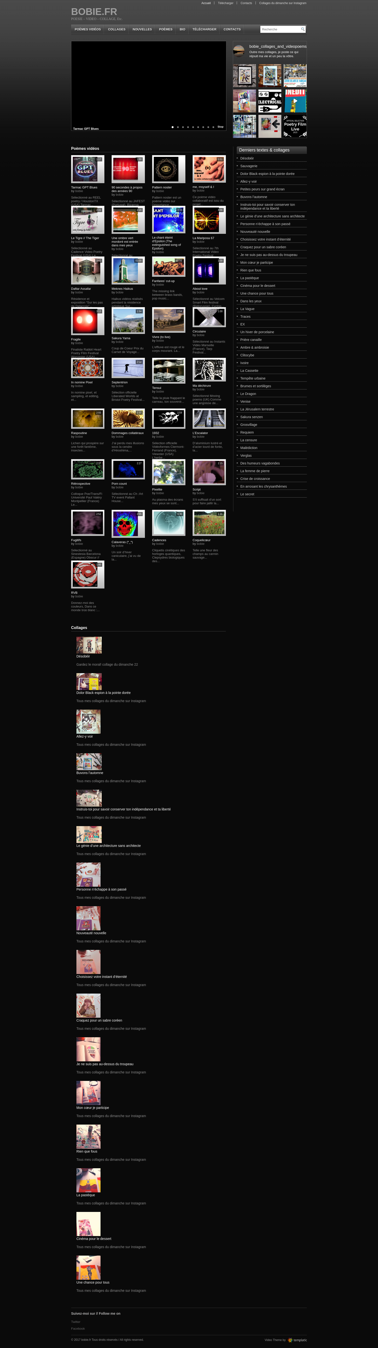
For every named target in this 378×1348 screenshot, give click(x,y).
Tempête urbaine (252, 378)
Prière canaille (251, 340)
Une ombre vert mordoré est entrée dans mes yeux (125, 241)
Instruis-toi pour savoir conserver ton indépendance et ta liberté (123, 809)
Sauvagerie (248, 166)
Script (197, 489)
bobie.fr (94, 11)
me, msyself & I (203, 187)
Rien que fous (86, 1151)
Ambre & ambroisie (254, 347)
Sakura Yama (121, 338)
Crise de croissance (255, 479)
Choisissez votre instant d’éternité (101, 977)
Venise (245, 401)
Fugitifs (76, 540)
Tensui (156, 388)
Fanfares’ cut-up (163, 281)
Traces (245, 316)
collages (116, 29)
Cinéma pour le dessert (93, 1239)
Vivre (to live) (161, 337)
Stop (220, 126)
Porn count (119, 483)
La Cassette (249, 371)
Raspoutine (79, 433)
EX (242, 324)
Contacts (246, 3)
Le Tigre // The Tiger (85, 238)
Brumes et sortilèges (255, 386)
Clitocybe (247, 355)
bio (182, 29)
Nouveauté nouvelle (91, 933)
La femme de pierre (255, 471)
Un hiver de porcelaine (257, 332)
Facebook (78, 1328)
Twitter (75, 1322)
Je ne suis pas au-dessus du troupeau (105, 1064)
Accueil (206, 3)
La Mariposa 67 (203, 238)
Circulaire (199, 331)
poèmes (166, 29)
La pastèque (85, 1195)
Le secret (247, 494)
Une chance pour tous (92, 1282)
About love (200, 288)
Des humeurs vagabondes (260, 463)
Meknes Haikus (122, 288)
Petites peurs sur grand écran (262, 189)
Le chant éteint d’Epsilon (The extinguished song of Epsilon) (166, 243)
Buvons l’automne (89, 773)
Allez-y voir (84, 736)
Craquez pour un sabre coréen (99, 1020)
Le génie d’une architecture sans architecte (108, 846)
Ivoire (244, 363)
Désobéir (83, 656)
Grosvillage (248, 425)
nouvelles (142, 29)
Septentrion (120, 382)
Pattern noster (162, 187)
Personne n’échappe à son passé (101, 889)
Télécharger (225, 3)
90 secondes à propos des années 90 (127, 189)
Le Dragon (248, 394)
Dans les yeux (251, 301)
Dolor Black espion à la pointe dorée (103, 693)
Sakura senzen (251, 417)
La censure (248, 440)
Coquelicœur (201, 540)
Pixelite (157, 489)
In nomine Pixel (82, 382)
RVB (74, 593)
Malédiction (248, 448)
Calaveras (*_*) (122, 542)
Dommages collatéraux (128, 433)
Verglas (246, 455)
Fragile (76, 339)
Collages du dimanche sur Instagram (282, 3)
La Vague (247, 309)
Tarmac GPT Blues (87, 129)
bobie (79, 191)
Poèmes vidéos (88, 29)
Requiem (247, 432)
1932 (155, 433)
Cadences (159, 540)
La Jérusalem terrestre (257, 409)
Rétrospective (80, 483)
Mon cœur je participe (92, 1108)
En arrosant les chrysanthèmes (263, 486)
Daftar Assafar (81, 288)
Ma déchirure (202, 385)
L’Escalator (200, 433)
